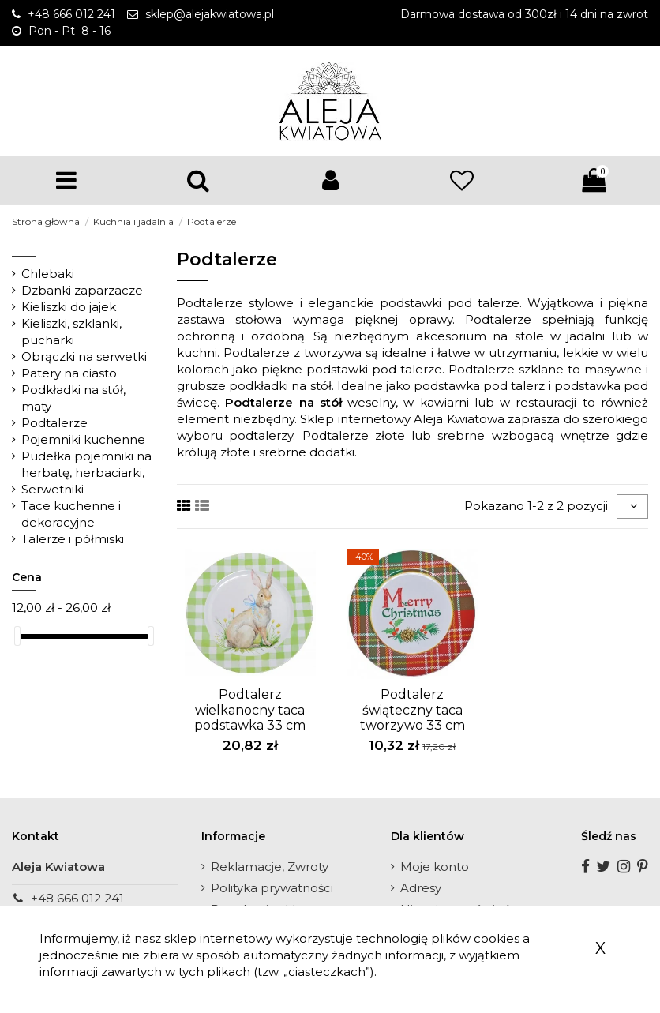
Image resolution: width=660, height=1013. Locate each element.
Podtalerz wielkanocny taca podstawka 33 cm (250, 709)
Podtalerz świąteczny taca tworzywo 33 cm (412, 709)
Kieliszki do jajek (68, 306)
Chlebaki (47, 273)
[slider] (17, 636)
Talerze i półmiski (72, 538)
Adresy (420, 887)
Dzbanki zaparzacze (82, 290)
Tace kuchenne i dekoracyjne (71, 514)
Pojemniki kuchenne (83, 439)
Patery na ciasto (69, 373)
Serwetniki (52, 489)
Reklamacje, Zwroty (269, 866)
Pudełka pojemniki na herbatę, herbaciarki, (86, 464)
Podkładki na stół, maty (73, 398)
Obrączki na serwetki (84, 356)
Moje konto (434, 866)
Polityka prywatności (272, 887)
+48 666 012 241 (77, 898)
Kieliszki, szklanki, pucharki (71, 331)
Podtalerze (54, 422)
